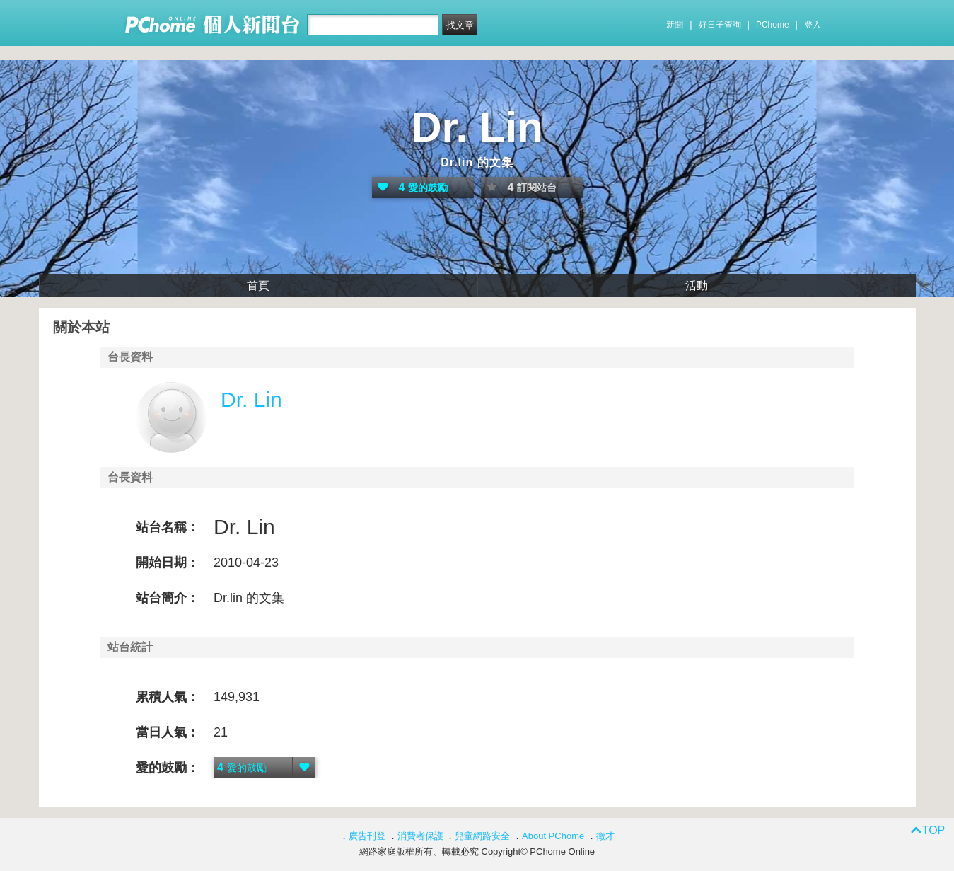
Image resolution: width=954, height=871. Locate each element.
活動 (696, 285)
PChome (772, 25)
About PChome (553, 836)
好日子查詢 (720, 25)
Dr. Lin (477, 127)
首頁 (258, 285)
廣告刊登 (367, 836)
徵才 (605, 836)
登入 (812, 25)
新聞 (674, 25)
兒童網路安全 (482, 836)
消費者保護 (420, 836)
